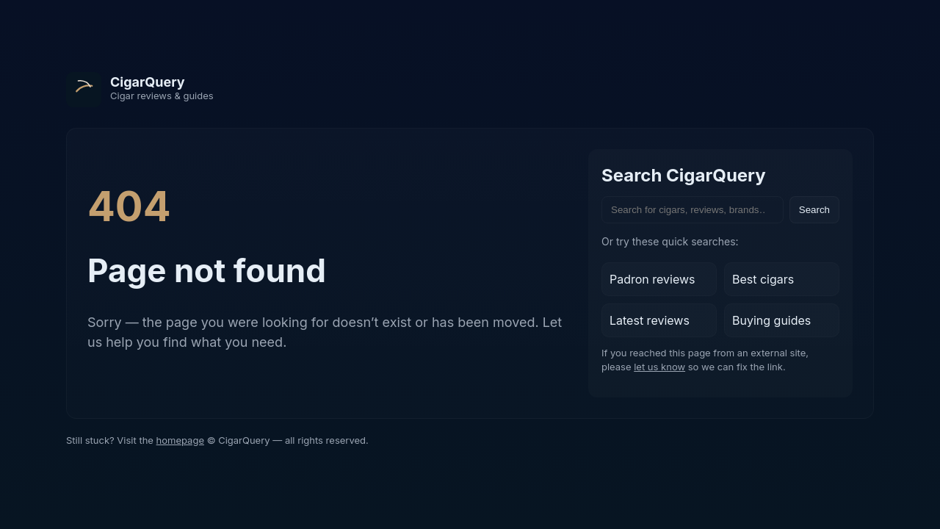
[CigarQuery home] (140, 89)
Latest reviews (650, 320)
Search (814, 209)
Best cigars (763, 279)
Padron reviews (652, 279)
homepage (180, 440)
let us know (659, 367)
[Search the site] (692, 209)
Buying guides (771, 320)
